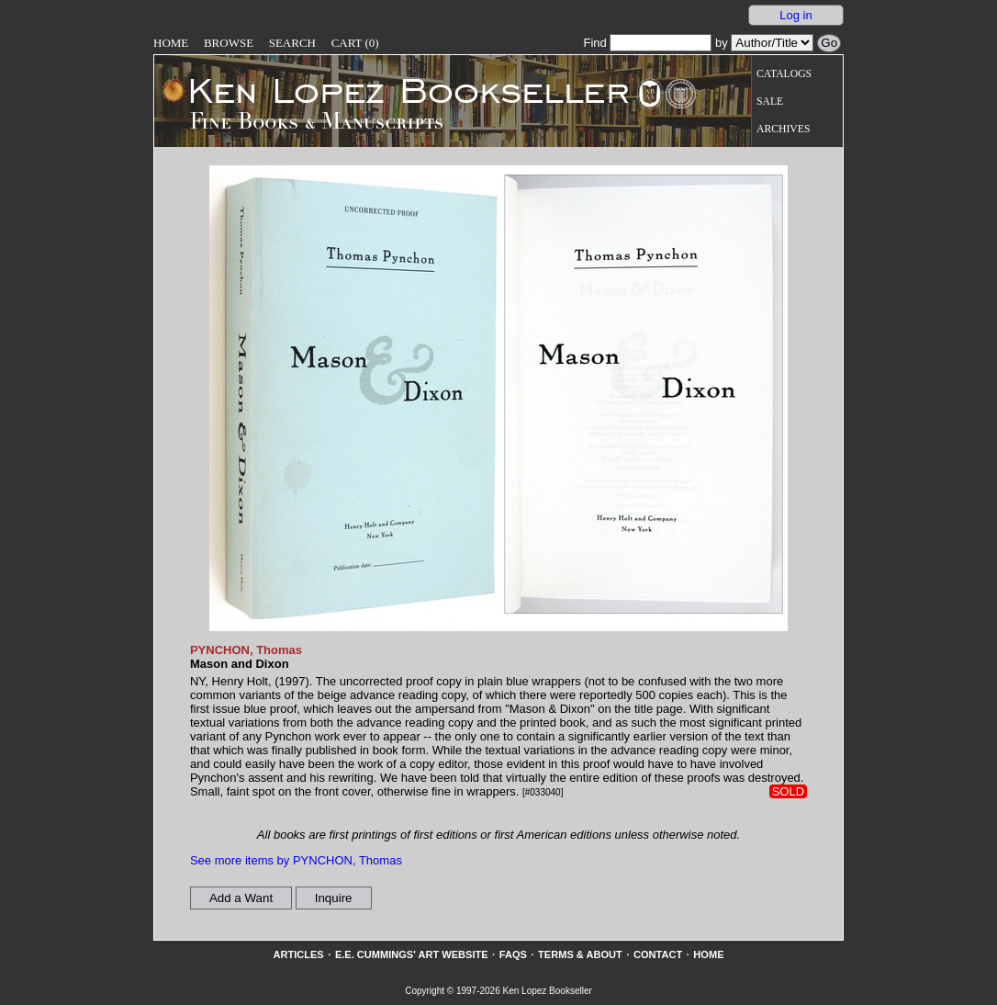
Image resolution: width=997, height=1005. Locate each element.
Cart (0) (355, 43)
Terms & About (580, 954)
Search (292, 43)
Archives (783, 129)
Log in (795, 15)
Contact (657, 954)
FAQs (513, 954)
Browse (228, 43)
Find (647, 43)
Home (170, 43)
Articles (298, 954)
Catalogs (784, 74)
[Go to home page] (396, 90)
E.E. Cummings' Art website (411, 954)
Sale (769, 101)
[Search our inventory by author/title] (772, 42)
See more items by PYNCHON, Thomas (296, 860)
